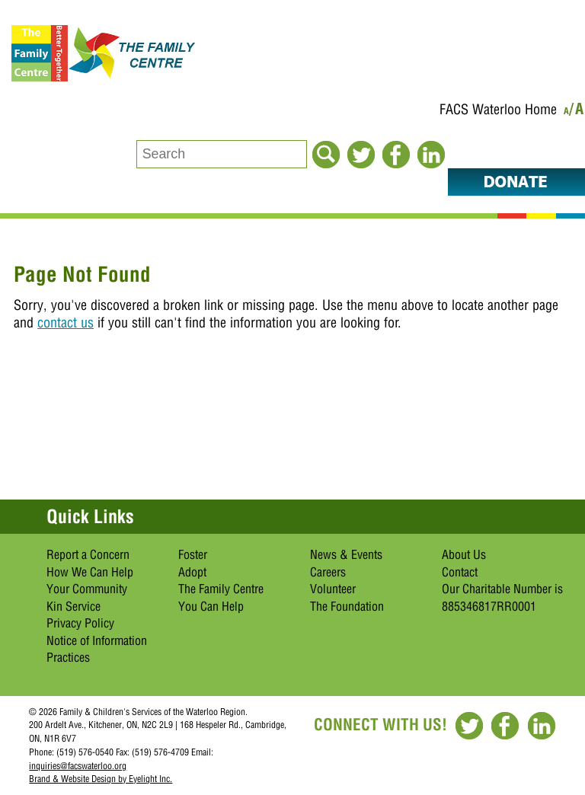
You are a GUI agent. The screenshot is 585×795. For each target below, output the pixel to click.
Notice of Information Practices (96, 649)
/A (577, 112)
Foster (192, 554)
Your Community (86, 588)
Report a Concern (87, 554)
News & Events (346, 554)
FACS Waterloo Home (498, 109)
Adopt (192, 571)
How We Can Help (89, 571)
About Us (464, 554)
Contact (460, 571)
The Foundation (347, 606)
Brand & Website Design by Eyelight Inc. (100, 778)
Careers (328, 571)
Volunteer (333, 588)
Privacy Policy (80, 623)
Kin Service (73, 606)
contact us (65, 322)
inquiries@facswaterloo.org (77, 765)
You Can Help (211, 606)
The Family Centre (221, 588)
